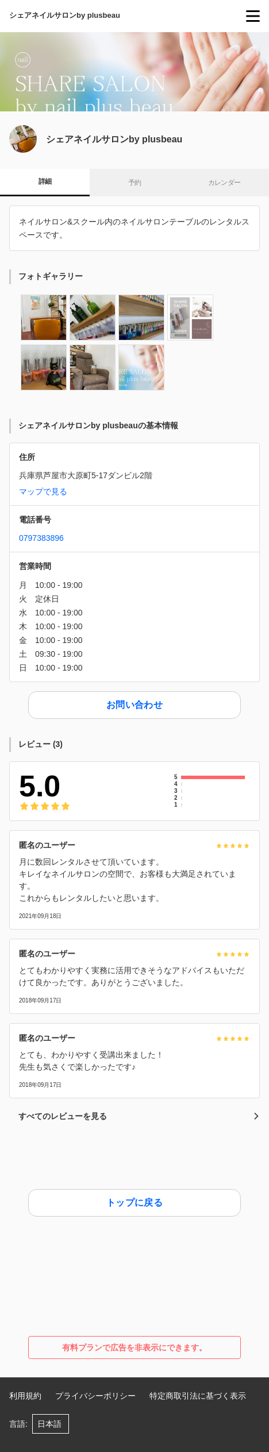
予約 (134, 183)
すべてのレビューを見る (139, 1116)
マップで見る (43, 491)
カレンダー (224, 183)
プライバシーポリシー (95, 1395)
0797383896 (41, 538)
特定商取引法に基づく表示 (197, 1395)
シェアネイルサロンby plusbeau (64, 15)
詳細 (45, 181)
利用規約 (25, 1395)
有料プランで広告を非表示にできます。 (134, 1347)
